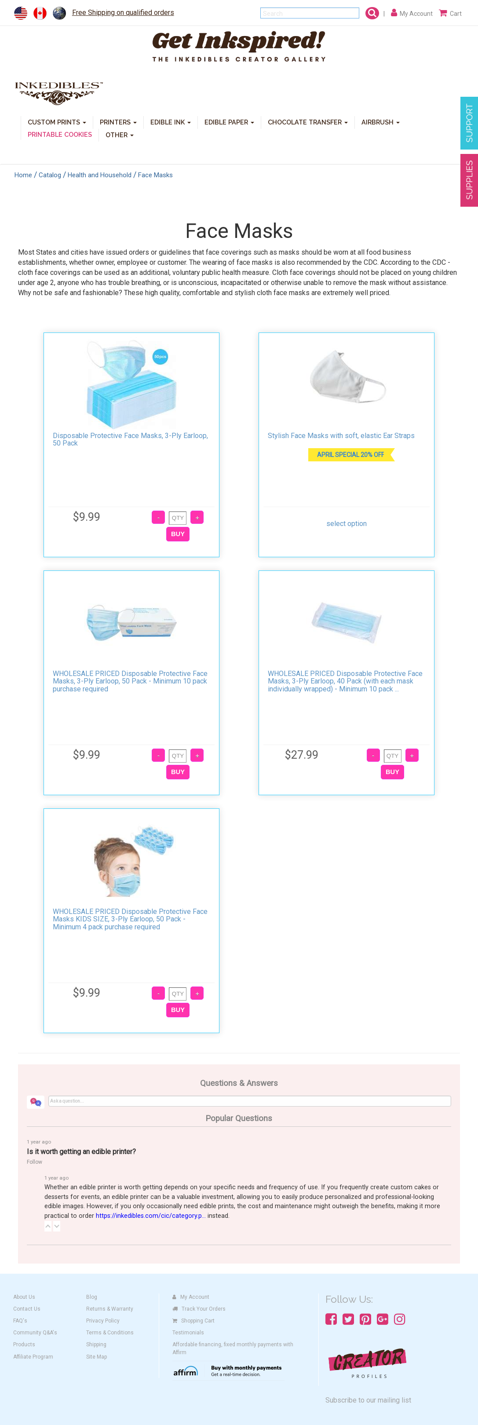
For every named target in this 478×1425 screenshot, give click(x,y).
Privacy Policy (103, 1321)
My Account (190, 1297)
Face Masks (155, 175)
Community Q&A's (35, 1333)
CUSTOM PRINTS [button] (57, 121)
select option (346, 523)
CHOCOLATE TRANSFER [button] (308, 121)
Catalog (50, 175)
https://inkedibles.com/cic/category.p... (151, 1216)
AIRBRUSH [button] (380, 121)
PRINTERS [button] (118, 121)
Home (23, 175)
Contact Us (26, 1309)
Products (24, 1344)
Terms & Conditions (110, 1333)
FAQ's (20, 1321)
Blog (91, 1297)
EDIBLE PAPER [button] (229, 121)
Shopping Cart (193, 1321)
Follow (34, 1162)
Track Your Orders (199, 1309)
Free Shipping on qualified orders (123, 12)
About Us (24, 1297)
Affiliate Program (33, 1357)
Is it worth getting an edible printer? (81, 1151)
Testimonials (188, 1333)
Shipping (96, 1344)
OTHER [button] (120, 134)
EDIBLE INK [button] (170, 121)
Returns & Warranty (109, 1309)
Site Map (96, 1357)
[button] (47, 1226)
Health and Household (99, 175)
